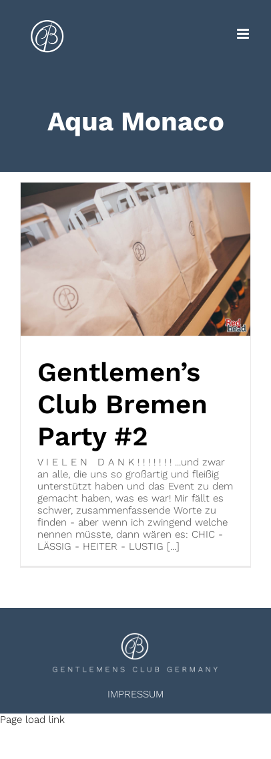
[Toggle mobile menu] (244, 34)
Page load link (32, 720)
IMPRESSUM (135, 694)
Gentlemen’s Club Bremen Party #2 (122, 404)
